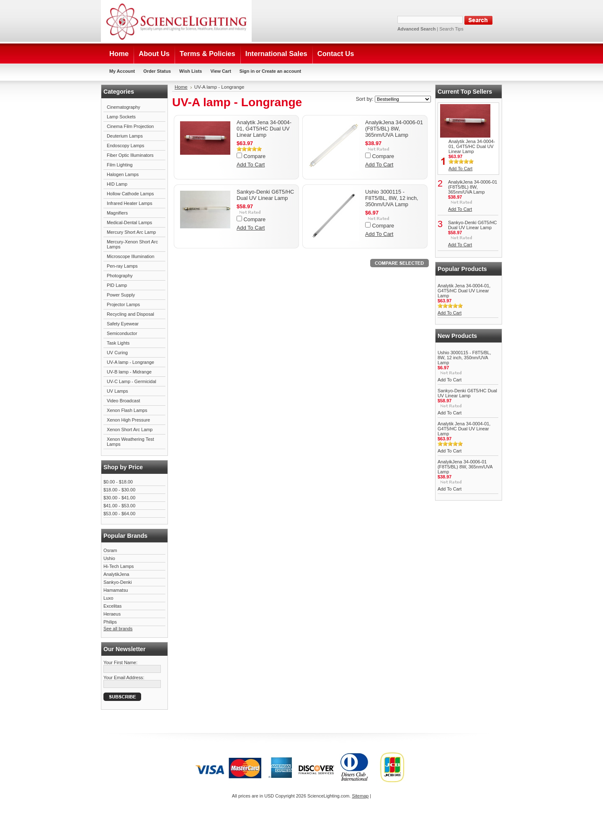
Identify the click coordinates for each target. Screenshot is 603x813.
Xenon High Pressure (128, 419)
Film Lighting (120, 164)
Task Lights (118, 342)
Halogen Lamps (123, 174)
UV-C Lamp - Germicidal (131, 381)
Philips (110, 621)
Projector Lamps (123, 304)
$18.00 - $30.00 (119, 489)
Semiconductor (122, 333)
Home (181, 86)
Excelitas (112, 605)
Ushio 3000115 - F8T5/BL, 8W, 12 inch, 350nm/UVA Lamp (391, 198)
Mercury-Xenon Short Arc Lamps (132, 244)
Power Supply (121, 294)
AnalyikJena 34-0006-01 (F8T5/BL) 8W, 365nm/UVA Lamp (394, 128)
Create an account (281, 71)
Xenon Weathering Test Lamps (130, 442)
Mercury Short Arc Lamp (131, 232)
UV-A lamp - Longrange (130, 362)
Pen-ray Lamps (122, 265)
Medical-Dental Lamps (129, 222)
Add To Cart (251, 164)
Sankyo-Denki (117, 582)
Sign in (247, 71)
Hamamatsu (115, 590)
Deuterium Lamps (125, 135)
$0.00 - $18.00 (118, 481)
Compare (255, 156)
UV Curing (117, 352)
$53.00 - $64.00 (119, 513)
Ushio (109, 558)
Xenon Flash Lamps (127, 410)
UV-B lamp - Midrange (129, 371)
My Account (122, 71)
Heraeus (112, 613)
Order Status (157, 71)
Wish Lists (190, 71)
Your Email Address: (123, 677)
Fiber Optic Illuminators (130, 155)
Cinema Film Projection (130, 126)
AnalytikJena (116, 574)
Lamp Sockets (121, 116)
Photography (120, 275)
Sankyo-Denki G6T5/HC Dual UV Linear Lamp (265, 195)
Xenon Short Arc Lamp (129, 429)
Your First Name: (120, 662)
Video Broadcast (123, 400)
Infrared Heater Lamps (129, 203)
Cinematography (123, 107)
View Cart (220, 71)
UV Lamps (117, 391)
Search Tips (451, 28)
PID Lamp (117, 285)
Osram (110, 550)
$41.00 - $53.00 (119, 505)
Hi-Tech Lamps (118, 566)
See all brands (118, 628)
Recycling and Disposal (130, 314)
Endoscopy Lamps (125, 145)
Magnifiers (117, 212)
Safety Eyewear (123, 323)
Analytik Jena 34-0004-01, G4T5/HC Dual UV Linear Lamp (264, 128)
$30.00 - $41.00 (119, 497)
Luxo (108, 598)
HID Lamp (117, 184)
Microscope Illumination (131, 256)
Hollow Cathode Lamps (130, 193)
